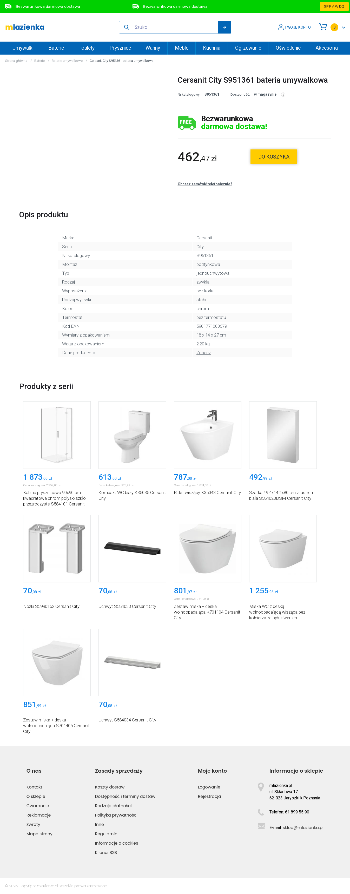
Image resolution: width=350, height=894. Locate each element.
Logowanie (209, 787)
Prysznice (120, 48)
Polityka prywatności (116, 815)
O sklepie (36, 796)
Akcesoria (326, 48)
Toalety (86, 48)
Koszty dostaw (110, 787)
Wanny (153, 48)
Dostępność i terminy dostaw (125, 796)
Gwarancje (38, 806)
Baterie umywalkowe (67, 61)
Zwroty (33, 824)
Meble (181, 48)
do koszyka (273, 157)
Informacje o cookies (116, 843)
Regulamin (106, 834)
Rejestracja (209, 796)
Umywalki (23, 48)
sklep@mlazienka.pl (303, 828)
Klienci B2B (106, 853)
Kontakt (34, 787)
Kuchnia (211, 48)
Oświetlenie (288, 48)
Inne (99, 824)
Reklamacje (39, 815)
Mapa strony (39, 834)
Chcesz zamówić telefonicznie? (205, 184)
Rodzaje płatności (113, 806)
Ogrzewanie (248, 48)
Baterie (56, 48)
